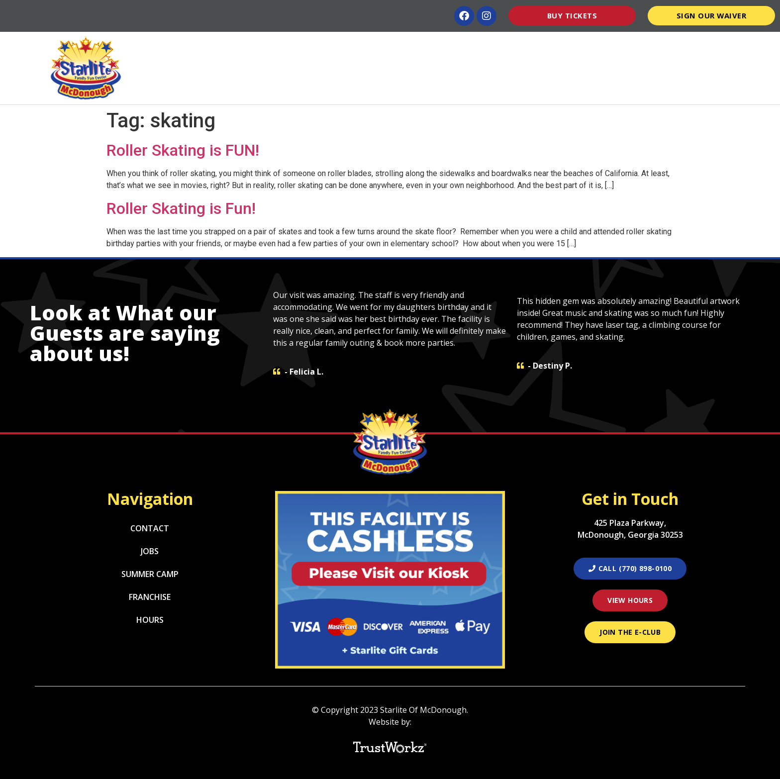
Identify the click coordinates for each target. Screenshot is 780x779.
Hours (635, 46)
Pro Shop (683, 46)
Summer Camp (577, 46)
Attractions (322, 46)
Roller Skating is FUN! (182, 150)
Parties (383, 46)
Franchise (150, 596)
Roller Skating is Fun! (181, 208)
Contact (740, 46)
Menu (431, 46)
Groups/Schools (495, 46)
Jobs (150, 551)
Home (270, 46)
